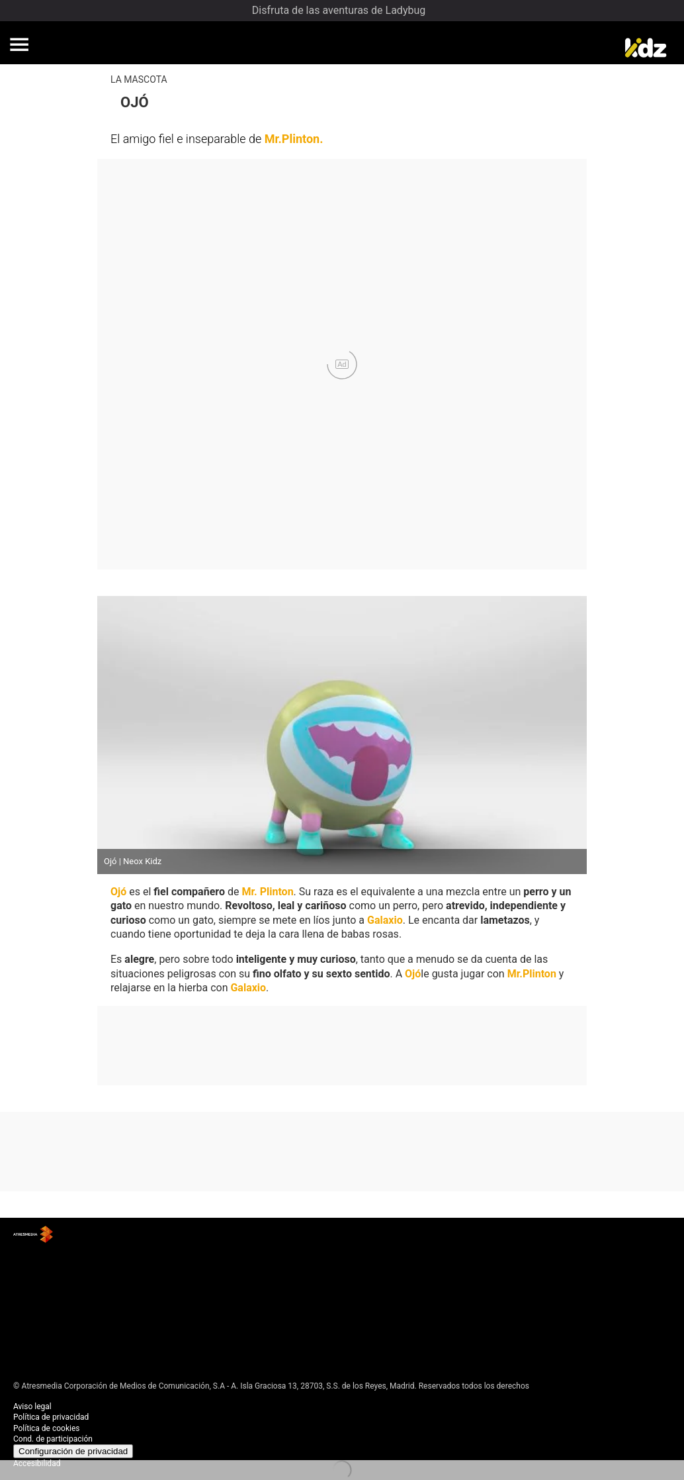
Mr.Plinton (292, 139)
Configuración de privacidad (73, 1451)
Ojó (118, 891)
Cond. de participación (53, 1439)
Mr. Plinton (267, 891)
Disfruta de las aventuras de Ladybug (338, 10)
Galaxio (385, 920)
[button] (19, 44)
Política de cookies (46, 1428)
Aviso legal (32, 1406)
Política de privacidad (51, 1417)
